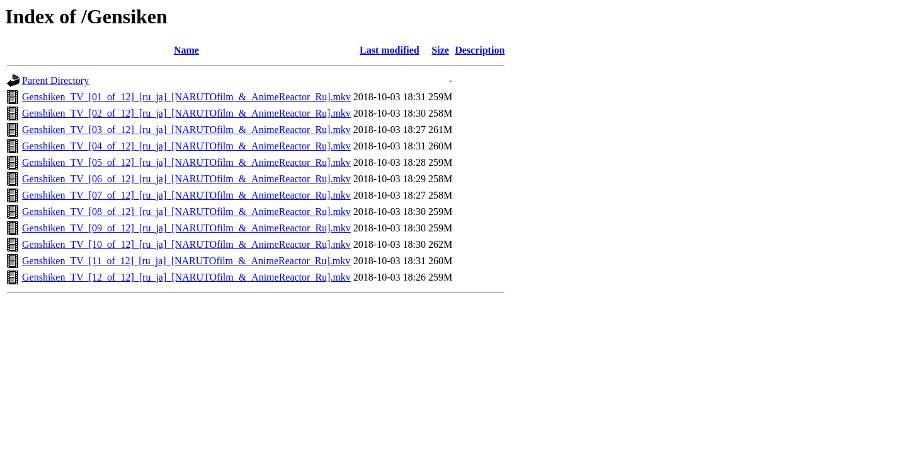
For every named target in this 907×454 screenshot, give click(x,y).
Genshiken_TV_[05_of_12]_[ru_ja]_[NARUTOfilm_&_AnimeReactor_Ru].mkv (186, 162)
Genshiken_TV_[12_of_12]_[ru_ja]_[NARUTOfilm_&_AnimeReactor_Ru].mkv (186, 277)
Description (480, 50)
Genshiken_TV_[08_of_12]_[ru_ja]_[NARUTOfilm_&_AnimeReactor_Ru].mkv (186, 211)
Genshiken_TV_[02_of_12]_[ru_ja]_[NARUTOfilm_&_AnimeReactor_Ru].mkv (186, 113)
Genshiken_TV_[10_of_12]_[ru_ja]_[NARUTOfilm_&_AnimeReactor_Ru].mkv (186, 244)
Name (186, 50)
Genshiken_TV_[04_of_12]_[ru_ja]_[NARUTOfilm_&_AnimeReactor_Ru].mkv (186, 146)
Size (440, 50)
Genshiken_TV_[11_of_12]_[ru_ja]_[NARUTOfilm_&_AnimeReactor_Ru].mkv (186, 260)
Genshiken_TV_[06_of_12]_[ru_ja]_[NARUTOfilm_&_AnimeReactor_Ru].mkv (186, 178)
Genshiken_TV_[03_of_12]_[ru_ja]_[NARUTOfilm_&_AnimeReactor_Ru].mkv (186, 129)
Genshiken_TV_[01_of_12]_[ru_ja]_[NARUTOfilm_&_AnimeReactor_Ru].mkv (186, 96)
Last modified (389, 50)
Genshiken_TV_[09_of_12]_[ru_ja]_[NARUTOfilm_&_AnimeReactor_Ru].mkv (186, 228)
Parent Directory (55, 80)
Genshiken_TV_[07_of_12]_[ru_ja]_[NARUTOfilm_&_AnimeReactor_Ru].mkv (186, 195)
